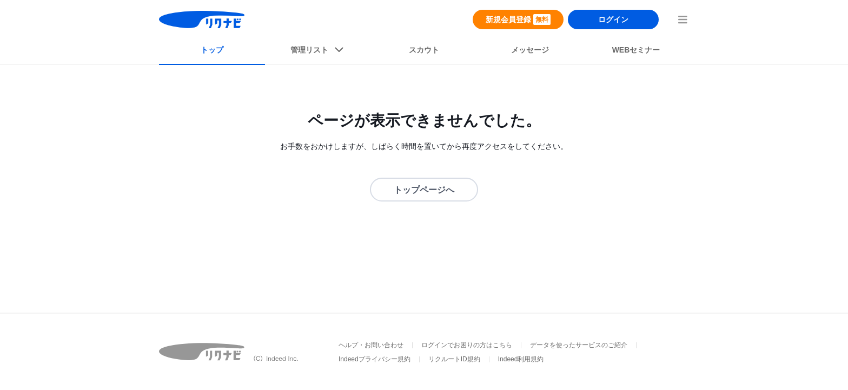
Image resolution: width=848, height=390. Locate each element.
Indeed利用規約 (521, 359)
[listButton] (318, 52)
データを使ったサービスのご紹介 (578, 345)
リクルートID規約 (454, 359)
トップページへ (424, 189)
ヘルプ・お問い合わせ (371, 345)
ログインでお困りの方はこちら (466, 345)
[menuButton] (682, 19)
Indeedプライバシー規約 (374, 359)
